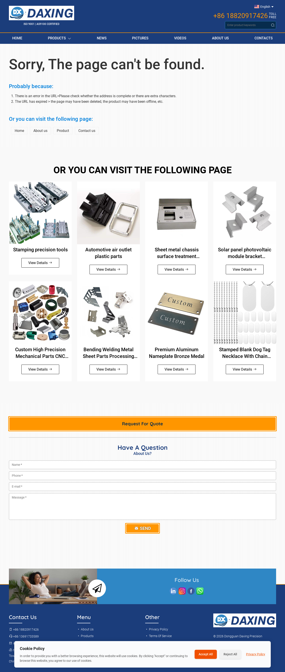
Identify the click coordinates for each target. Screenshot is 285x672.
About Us (220, 38)
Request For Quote (142, 423)
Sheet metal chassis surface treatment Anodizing (177, 253)
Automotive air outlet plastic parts (108, 253)
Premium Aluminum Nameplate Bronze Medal (176, 353)
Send (142, 528)
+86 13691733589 (24, 636)
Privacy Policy (156, 629)
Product (63, 131)
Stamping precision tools (40, 249)
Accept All (206, 654)
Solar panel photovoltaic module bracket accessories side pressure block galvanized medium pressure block (244, 253)
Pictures (140, 38)
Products (59, 38)
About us (40, 131)
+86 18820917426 (240, 15)
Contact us (86, 131)
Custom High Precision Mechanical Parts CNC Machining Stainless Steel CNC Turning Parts (40, 353)
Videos (180, 38)
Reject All (230, 654)
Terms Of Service (158, 636)
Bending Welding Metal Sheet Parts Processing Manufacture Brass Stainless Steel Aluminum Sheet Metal (108, 353)
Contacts (263, 38)
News (102, 38)
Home (17, 38)
